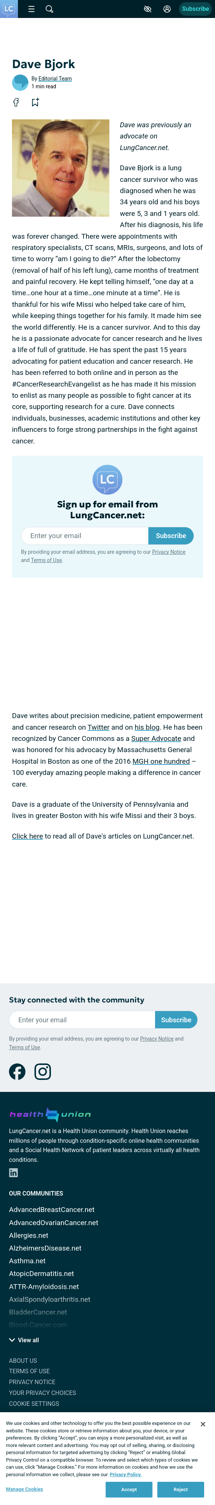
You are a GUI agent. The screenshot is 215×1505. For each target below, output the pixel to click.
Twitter (99, 727)
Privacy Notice (168, 552)
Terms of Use (46, 560)
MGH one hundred (161, 761)
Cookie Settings (34, 1403)
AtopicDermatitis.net (41, 1273)
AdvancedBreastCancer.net (52, 1209)
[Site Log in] (167, 9)
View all (24, 1340)
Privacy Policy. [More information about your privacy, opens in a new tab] (126, 1474)
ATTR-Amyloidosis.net (44, 1286)
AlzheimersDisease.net (45, 1248)
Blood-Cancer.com (38, 1325)
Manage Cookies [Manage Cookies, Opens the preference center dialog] (24, 1489)
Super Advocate (156, 738)
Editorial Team (55, 79)
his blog (146, 727)
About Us (23, 1360)
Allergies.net (28, 1235)
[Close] (203, 1424)
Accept (129, 1489)
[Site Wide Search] (49, 9)
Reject (181, 1489)
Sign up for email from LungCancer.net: (107, 510)
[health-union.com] (50, 1113)
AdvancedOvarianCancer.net (53, 1222)
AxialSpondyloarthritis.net (49, 1299)
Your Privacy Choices (42, 1392)
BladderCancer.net (38, 1312)
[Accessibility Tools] (148, 9)
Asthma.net (27, 1261)
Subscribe (195, 8)
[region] (107, 1458)
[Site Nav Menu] (31, 9)
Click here (27, 836)
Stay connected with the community (76, 1000)
